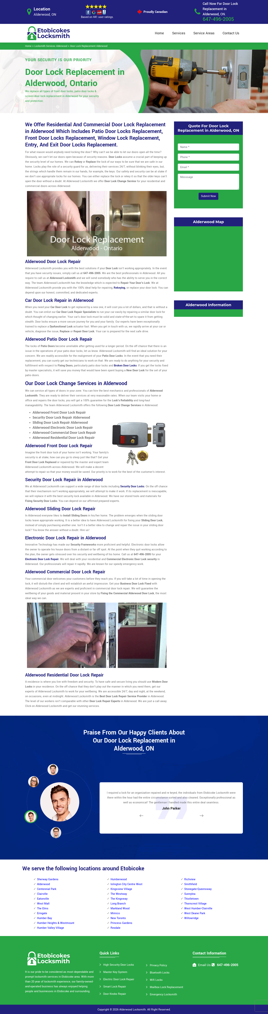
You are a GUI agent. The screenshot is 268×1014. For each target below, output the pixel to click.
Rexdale (115, 928)
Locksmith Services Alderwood (50, 46)
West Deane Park (194, 913)
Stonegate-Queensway (198, 889)
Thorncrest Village (195, 904)
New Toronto (118, 918)
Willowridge (191, 918)
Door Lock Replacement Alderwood (88, 46)
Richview (189, 879)
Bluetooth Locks (160, 973)
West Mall (43, 904)
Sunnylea (189, 894)
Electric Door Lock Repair (118, 979)
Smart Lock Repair (114, 987)
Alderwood (43, 884)
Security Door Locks (132, 486)
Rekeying (119, 288)
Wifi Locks (156, 980)
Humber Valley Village (50, 928)
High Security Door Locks (118, 965)
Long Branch (118, 904)
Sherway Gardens (47, 879)
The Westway (119, 894)
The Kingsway (119, 899)
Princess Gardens (121, 923)
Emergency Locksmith (163, 994)
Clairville (42, 894)
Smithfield (190, 884)
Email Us (204, 965)
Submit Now (208, 196)
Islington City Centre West (126, 884)
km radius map (208, 258)
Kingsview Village (121, 889)
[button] (55, 832)
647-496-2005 (218, 19)
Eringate (42, 913)
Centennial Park (46, 889)
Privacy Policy (158, 965)
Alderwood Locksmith (132, 1010)
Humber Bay (44, 918)
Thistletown (191, 899)
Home (159, 33)
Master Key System (115, 972)
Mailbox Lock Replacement (166, 987)
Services (178, 33)
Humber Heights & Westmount (55, 923)
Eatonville (43, 899)
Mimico (115, 913)
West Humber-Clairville (198, 908)
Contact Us (231, 33)
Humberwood (119, 879)
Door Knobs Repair (114, 994)
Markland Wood (120, 908)
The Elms (42, 908)
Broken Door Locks (125, 366)
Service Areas (203, 33)
